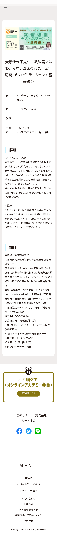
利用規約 (28, 504)
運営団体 (28, 520)
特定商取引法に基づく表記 (28, 515)
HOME (28, 478)
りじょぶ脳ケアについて (28, 483)
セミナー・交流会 (28, 491)
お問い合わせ (28, 498)
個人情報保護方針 (28, 509)
